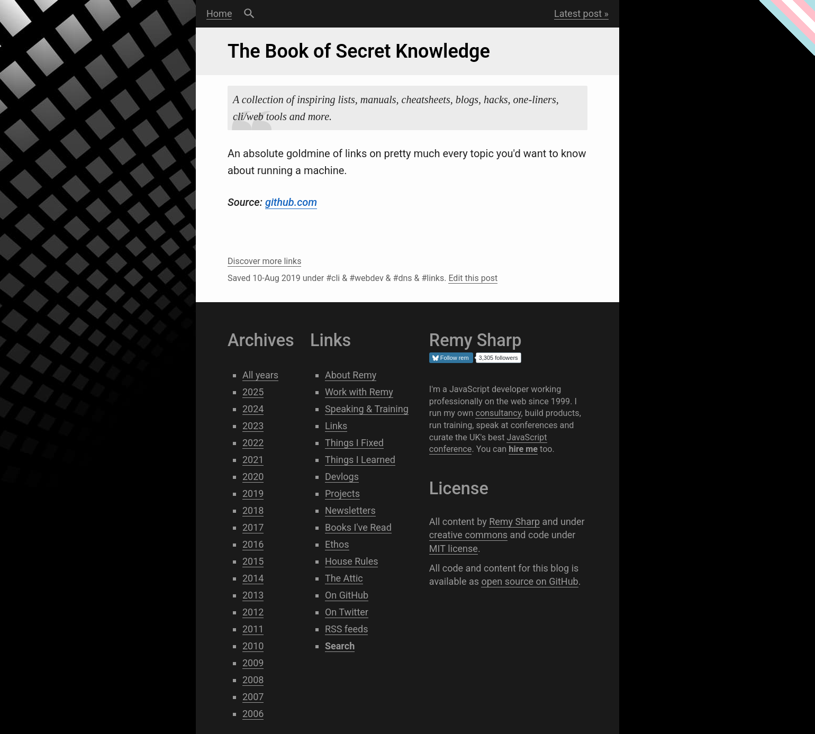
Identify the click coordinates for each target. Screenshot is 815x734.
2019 (253, 493)
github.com (291, 202)
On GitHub (346, 595)
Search (249, 13)
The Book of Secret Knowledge (359, 51)
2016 (253, 544)
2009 (253, 662)
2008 (253, 679)
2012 (253, 612)
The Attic (344, 578)
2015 (253, 561)
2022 (253, 442)
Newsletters (350, 510)
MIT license (453, 548)
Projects (342, 493)
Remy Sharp (514, 521)
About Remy (350, 374)
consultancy (498, 413)
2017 (253, 527)
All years (260, 374)
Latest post (578, 13)
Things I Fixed (354, 442)
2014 (253, 578)
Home (219, 13)
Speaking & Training (367, 408)
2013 (253, 595)
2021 (253, 459)
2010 (253, 645)
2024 (253, 408)
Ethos (337, 544)
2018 (253, 510)
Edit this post (472, 278)
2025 (253, 391)
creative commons (468, 534)
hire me (523, 449)
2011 (253, 629)
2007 (253, 696)
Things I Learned (360, 459)
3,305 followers (498, 358)
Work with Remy (359, 391)
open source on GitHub (529, 581)
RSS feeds (346, 629)
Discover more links (264, 261)
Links (336, 425)
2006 (253, 713)
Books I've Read (358, 527)
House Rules (351, 561)
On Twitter (346, 612)
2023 (253, 425)
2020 (253, 476)
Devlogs (342, 476)
